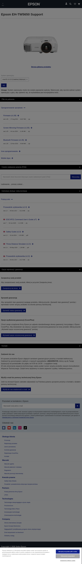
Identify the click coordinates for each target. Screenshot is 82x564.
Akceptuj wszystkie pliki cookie (67, 551)
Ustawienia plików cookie (67, 560)
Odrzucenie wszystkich (68, 556)
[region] (41, 555)
